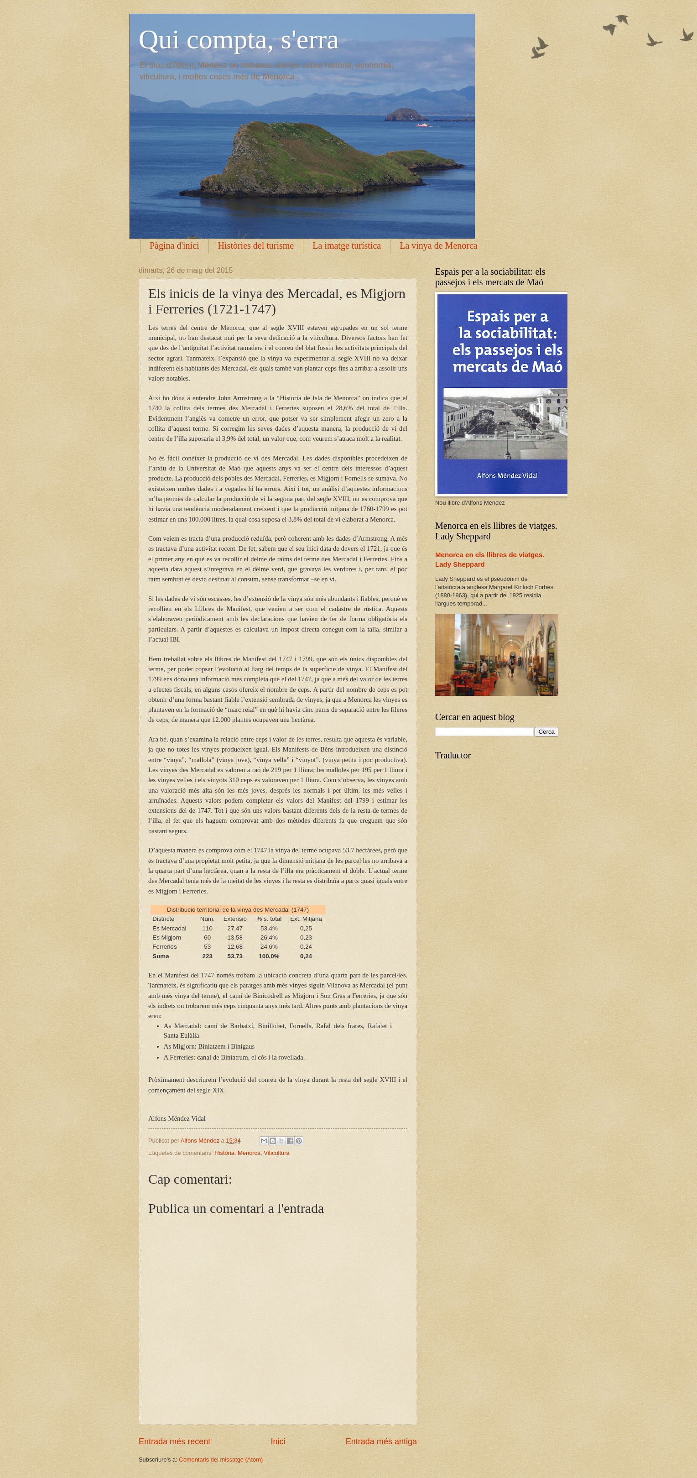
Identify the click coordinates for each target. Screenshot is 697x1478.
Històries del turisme (256, 245)
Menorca (249, 1152)
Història (224, 1152)
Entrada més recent (174, 1441)
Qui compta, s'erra (239, 39)
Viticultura (276, 1152)
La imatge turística (346, 245)
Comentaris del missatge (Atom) (221, 1459)
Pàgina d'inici (174, 245)
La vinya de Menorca (438, 245)
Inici (277, 1441)
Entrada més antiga (381, 1441)
